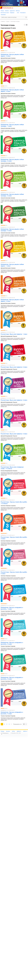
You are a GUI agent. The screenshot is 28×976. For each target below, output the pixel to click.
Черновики (3, 14)
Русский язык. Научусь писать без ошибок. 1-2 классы (14, 502)
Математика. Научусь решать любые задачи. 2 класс (12, 300)
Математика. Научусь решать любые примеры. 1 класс (12, 125)
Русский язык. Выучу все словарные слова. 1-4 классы (12, 467)
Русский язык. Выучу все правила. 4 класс (14, 434)
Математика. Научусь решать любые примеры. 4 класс (12, 229)
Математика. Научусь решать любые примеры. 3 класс (12, 195)
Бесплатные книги (5, 12)
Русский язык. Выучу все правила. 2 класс (14, 367)
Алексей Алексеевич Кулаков (8, 128)
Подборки (12, 12)
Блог (18, 12)
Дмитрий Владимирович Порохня (9, 336)
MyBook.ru (19, 731)
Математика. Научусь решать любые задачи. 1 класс (12, 265)
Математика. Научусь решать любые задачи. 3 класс (12, 55)
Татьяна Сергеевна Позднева (8, 611)
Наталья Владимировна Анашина (9, 470)
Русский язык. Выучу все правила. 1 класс (14, 334)
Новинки (7, 10)
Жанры (2, 10)
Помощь (2, 731)
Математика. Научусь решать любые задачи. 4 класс (12, 90)
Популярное (23, 12)
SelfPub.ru (25, 731)
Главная (3, 21)
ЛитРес (13, 731)
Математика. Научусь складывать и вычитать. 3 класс (12, 678)
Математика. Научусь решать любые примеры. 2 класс (12, 160)
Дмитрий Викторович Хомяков (8, 58)
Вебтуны (18, 10)
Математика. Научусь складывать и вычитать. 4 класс (12, 713)
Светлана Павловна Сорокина (8, 505)
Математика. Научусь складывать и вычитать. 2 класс (12, 643)
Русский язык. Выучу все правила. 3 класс (14, 400)
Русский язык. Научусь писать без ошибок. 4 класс (14, 572)
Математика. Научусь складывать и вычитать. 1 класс (12, 608)
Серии (7, 21)
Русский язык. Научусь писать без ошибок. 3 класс (14, 537)
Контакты (8, 731)
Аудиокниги (12, 10)
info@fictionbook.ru (4, 733)
